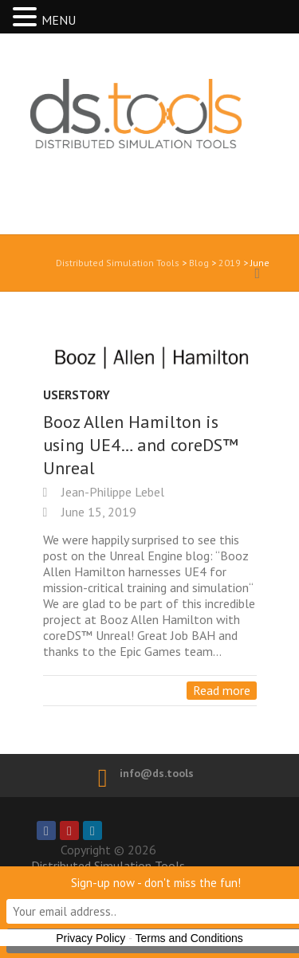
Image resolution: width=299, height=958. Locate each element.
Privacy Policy (90, 938)
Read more (221, 690)
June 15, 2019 (97, 512)
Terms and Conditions (188, 938)
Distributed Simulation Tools (128, 142)
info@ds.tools (157, 773)
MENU (58, 20)
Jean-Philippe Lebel (111, 492)
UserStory (76, 394)
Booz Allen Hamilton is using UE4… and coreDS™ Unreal (140, 444)
